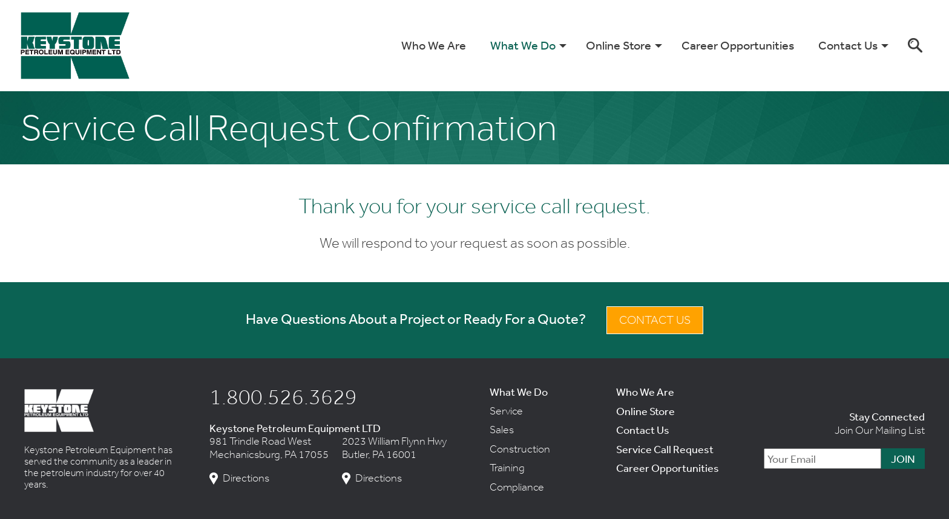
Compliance (517, 487)
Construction (520, 449)
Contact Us (848, 45)
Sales (502, 429)
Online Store (618, 45)
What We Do (523, 45)
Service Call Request (665, 449)
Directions (246, 478)
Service (506, 410)
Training (507, 467)
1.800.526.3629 (283, 396)
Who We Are (433, 45)
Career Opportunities (737, 45)
